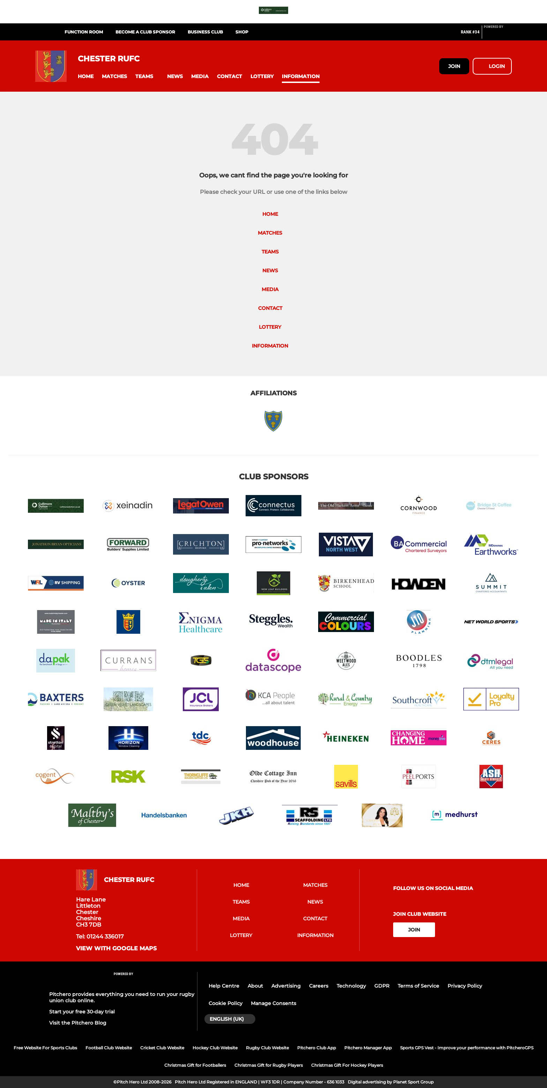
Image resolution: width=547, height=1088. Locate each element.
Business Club (205, 32)
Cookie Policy (225, 1003)
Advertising (286, 986)
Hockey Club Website (215, 1047)
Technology (351, 986)
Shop (241, 32)
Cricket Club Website (162, 1047)
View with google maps (116, 948)
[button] (86, 76)
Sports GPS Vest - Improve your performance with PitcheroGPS (466, 1047)
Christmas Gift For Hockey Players (347, 1065)
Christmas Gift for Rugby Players (268, 1065)
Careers (318, 986)
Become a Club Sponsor (145, 32)
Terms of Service (418, 986)
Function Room (84, 32)
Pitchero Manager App (368, 1047)
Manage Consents (273, 1003)
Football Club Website (108, 1047)
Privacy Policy (465, 986)
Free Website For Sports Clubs (45, 1047)
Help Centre (224, 986)
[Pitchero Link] (498, 35)
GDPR (381, 986)
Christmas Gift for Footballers (195, 1065)
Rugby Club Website (267, 1047)
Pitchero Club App (316, 1047)
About (255, 986)
